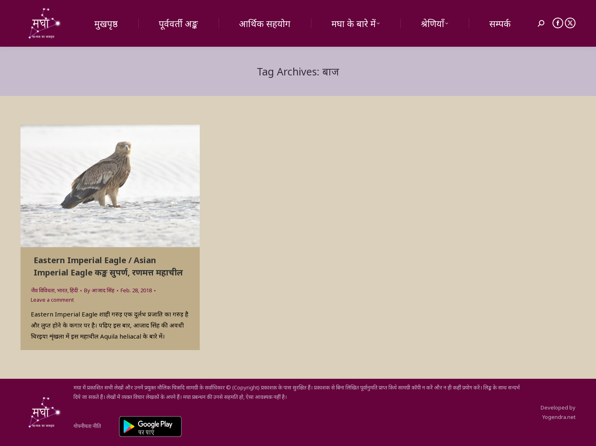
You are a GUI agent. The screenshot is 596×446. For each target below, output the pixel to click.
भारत (62, 290)
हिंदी (74, 290)
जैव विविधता (43, 290)
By (99, 290)
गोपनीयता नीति (87, 426)
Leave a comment (52, 299)
